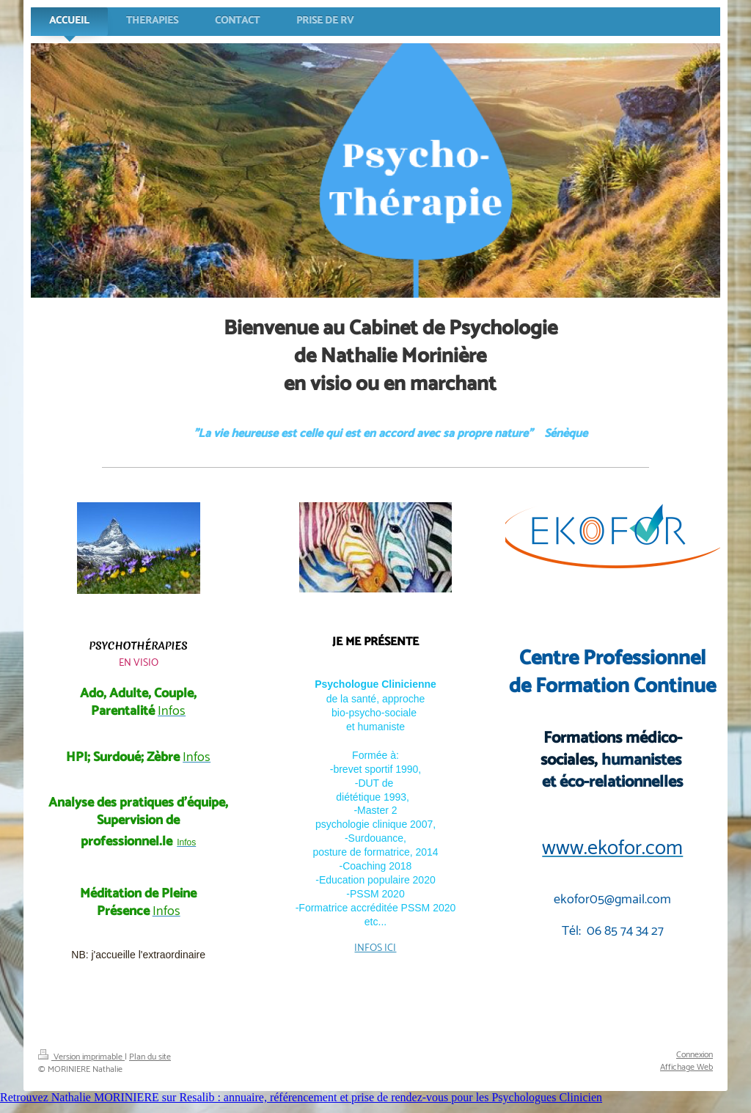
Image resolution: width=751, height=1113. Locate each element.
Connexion (694, 1055)
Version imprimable (81, 1057)
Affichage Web (686, 1067)
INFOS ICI (375, 948)
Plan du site (150, 1057)
